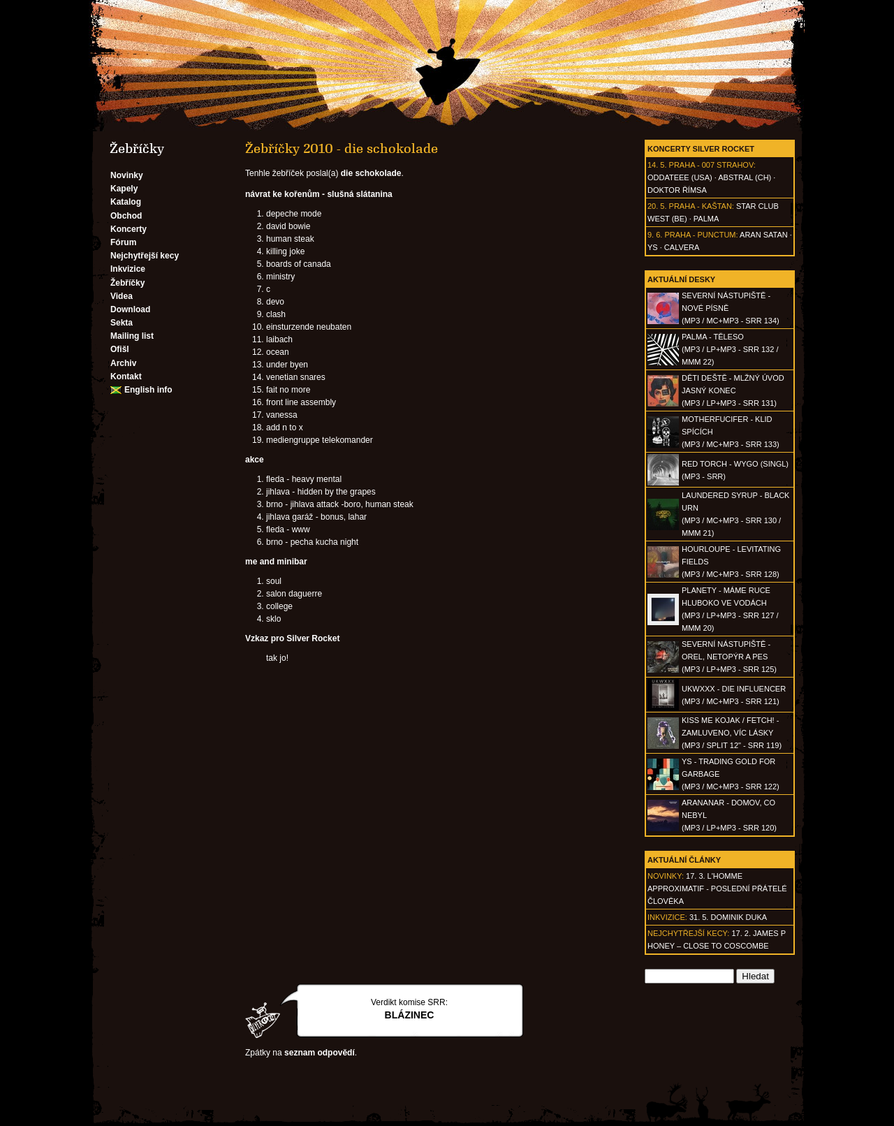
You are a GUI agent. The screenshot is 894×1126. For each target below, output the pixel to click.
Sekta (121, 323)
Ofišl (119, 349)
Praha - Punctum (699, 235)
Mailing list (132, 336)
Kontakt (126, 376)
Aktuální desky (681, 279)
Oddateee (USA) (679, 177)
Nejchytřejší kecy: (688, 933)
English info (148, 390)
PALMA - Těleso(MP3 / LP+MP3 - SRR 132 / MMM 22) (730, 349)
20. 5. (657, 206)
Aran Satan (764, 235)
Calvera (682, 247)
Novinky (126, 175)
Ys (652, 247)
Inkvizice (127, 269)
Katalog (125, 202)
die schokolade (371, 173)
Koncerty (128, 229)
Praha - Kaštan (700, 206)
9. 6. (654, 235)
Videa (121, 296)
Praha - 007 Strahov (711, 165)
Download (130, 309)
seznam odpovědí (319, 1053)
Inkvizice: (667, 917)
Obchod (126, 216)
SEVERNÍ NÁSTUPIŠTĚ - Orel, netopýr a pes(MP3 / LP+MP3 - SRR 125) (729, 656)
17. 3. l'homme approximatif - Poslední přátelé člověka (717, 888)
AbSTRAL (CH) (744, 177)
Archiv (123, 363)
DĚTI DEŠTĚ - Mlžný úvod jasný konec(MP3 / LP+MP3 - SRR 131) (733, 390)
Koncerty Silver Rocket (700, 149)
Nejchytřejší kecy (144, 256)
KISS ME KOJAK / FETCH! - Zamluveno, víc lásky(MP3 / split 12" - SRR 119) (732, 733)
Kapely (124, 188)
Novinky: (665, 876)
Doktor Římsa (677, 190)
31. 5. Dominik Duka (728, 917)
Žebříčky (127, 283)
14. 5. (657, 165)
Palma (706, 218)
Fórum (123, 242)
